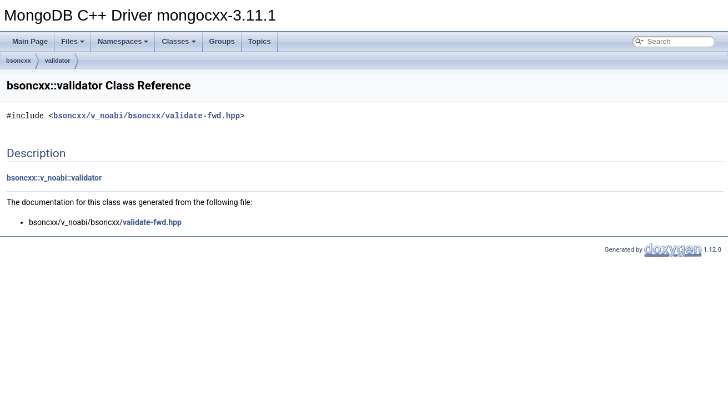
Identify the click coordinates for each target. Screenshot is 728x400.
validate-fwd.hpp (152, 222)
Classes (178, 41)
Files (72, 41)
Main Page (30, 41)
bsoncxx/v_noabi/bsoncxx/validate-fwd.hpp (146, 116)
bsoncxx (18, 60)
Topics (259, 41)
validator (58, 60)
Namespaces (123, 41)
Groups (222, 41)
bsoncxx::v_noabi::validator (54, 177)
